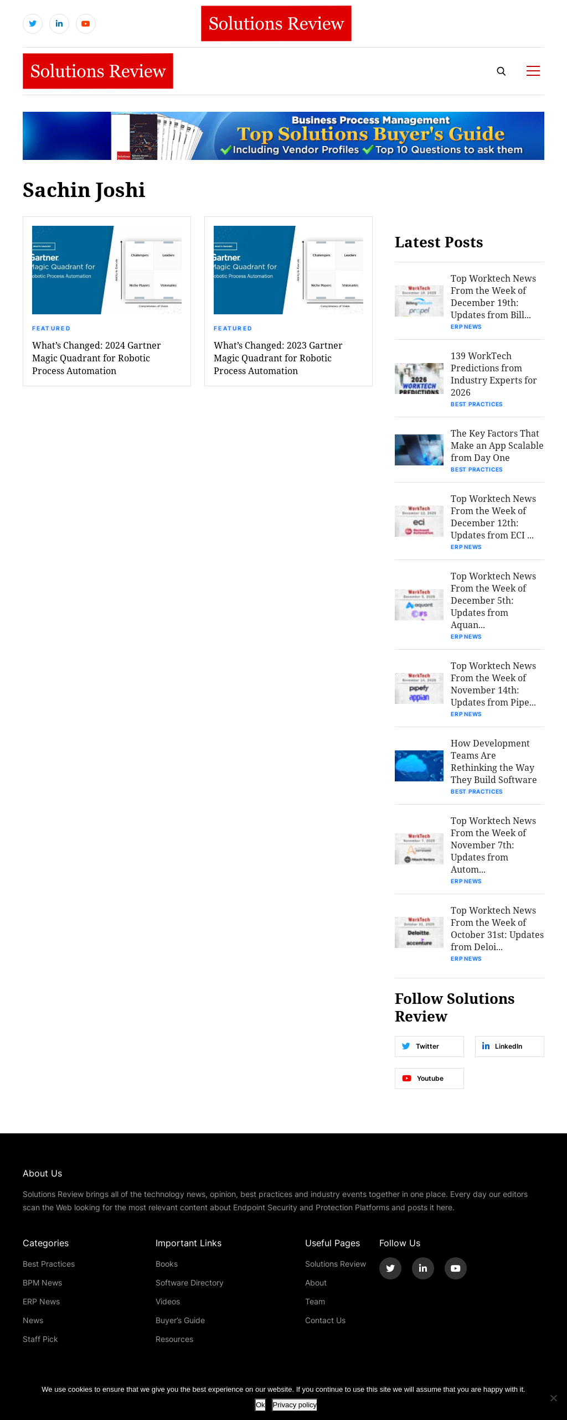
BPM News (42, 1282)
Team (315, 1301)
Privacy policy (295, 1405)
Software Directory (190, 1282)
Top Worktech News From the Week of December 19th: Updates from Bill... (493, 296)
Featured (51, 328)
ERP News (466, 326)
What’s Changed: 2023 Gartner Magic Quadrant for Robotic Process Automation (278, 357)
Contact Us (325, 1320)
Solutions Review (335, 1263)
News (33, 1320)
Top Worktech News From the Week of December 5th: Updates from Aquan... (493, 600)
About (316, 1282)
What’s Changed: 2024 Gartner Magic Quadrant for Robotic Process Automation (96, 357)
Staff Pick (40, 1339)
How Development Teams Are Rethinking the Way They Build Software (494, 761)
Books (167, 1263)
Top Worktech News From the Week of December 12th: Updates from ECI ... (493, 517)
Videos (168, 1301)
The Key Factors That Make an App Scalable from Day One (497, 445)
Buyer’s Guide (180, 1320)
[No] (553, 1397)
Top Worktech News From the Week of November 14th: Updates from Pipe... (493, 684)
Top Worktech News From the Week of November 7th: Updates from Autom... (493, 845)
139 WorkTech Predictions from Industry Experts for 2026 (494, 374)
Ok (260, 1405)
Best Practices (477, 404)
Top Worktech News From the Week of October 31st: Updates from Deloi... (497, 928)
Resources (174, 1339)
